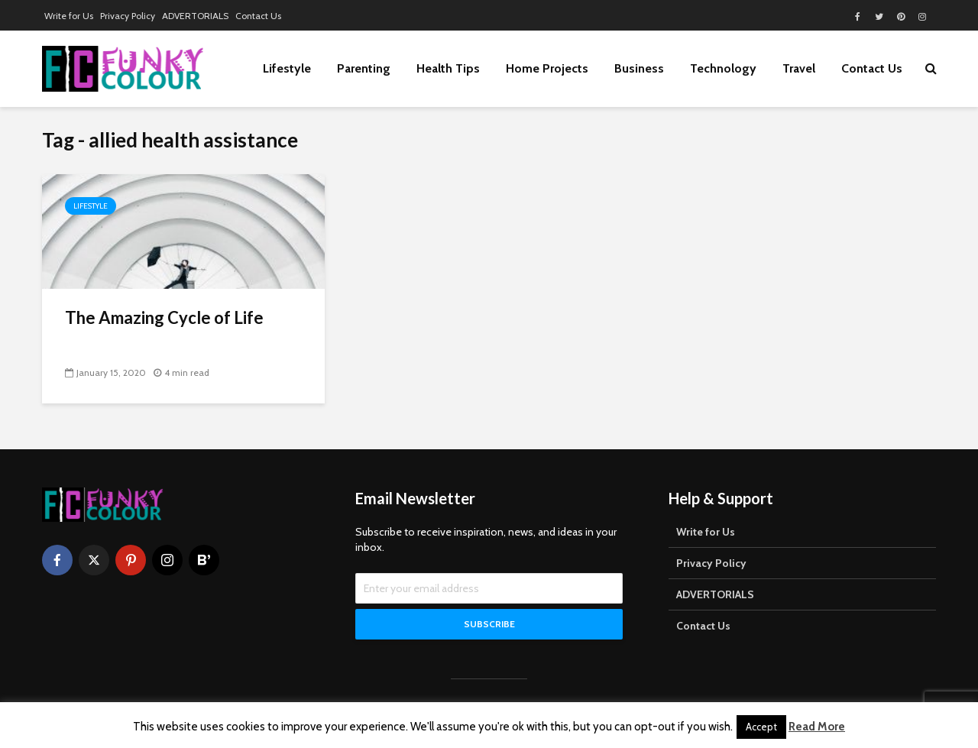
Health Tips (448, 68)
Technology (723, 68)
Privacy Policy (127, 15)
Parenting (363, 68)
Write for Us (68, 15)
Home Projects (547, 68)
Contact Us (258, 15)
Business (639, 68)
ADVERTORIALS (195, 15)
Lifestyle (287, 68)
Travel (798, 68)
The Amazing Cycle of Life (164, 317)
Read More (817, 726)
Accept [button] (761, 726)
